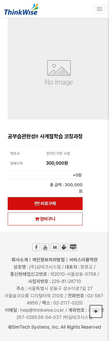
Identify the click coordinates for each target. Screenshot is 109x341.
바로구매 (45, 203)
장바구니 (45, 219)
